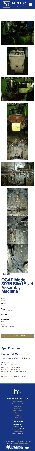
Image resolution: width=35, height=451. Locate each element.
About (17, 415)
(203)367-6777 (19, 431)
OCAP (3, 300)
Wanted (17, 413)
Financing (17, 408)
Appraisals (17, 406)
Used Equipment (17, 402)
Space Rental (17, 411)
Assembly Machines (8, 311)
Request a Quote (17, 336)
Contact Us (17, 417)
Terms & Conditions (21, 443)
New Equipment (17, 404)
